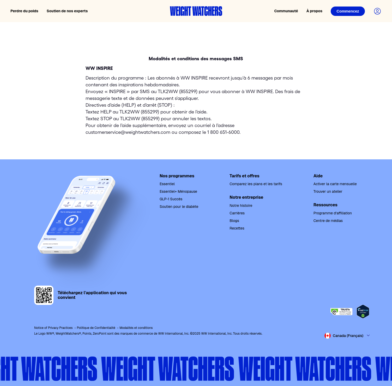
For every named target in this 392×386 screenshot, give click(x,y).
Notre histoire (241, 205)
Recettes (237, 228)
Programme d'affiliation (332, 213)
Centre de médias (328, 220)
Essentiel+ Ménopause (178, 191)
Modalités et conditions (136, 328)
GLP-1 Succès (171, 199)
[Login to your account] (377, 11)
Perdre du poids (24, 11)
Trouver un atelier (327, 191)
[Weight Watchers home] (196, 11)
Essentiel (167, 184)
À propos (314, 11)
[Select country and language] (347, 335)
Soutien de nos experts (67, 11)
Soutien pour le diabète (179, 206)
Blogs (234, 220)
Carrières (237, 213)
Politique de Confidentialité (96, 328)
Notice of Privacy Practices (53, 328)
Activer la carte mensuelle (335, 184)
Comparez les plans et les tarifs (256, 184)
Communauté (286, 11)
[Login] (348, 11)
